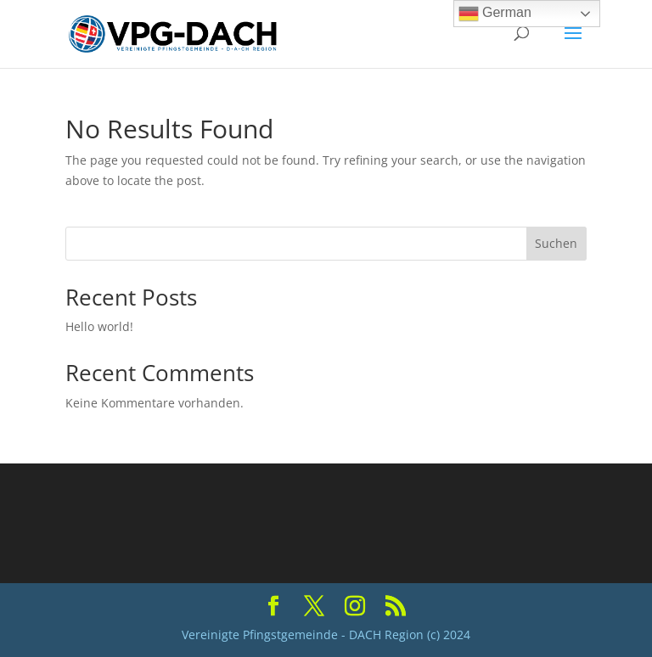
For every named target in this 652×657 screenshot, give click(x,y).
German (494, 13)
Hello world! (99, 326)
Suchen (556, 243)
